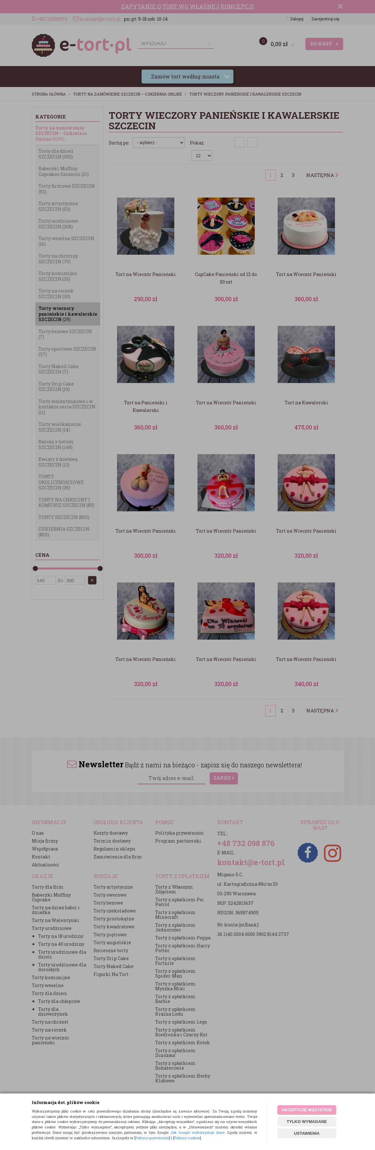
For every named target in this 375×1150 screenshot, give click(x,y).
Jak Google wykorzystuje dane (197, 1132)
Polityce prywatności (152, 1137)
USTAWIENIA (307, 1133)
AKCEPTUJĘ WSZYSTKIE (306, 1109)
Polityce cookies (187, 1137)
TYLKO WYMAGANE (307, 1121)
